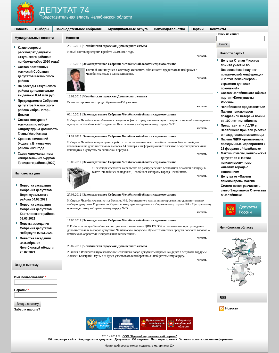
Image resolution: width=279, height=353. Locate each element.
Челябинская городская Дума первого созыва (115, 46)
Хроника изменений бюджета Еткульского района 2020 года (34, 143)
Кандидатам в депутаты (95, 339)
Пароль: (21, 290)
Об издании (140, 339)
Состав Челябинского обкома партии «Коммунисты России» (243, 97)
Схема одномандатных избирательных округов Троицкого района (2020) (36, 158)
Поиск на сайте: (227, 34)
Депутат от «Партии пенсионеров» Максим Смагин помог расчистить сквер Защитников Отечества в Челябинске (243, 186)
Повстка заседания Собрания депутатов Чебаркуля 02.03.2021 (36, 228)
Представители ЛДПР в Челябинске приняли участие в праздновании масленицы (243, 130)
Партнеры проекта (164, 339)
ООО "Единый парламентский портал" (149, 336)
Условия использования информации (206, 339)
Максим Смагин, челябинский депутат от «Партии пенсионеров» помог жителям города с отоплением (243, 163)
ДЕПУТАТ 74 (64, 10)
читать (202, 55)
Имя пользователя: (30, 277)
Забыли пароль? (27, 309)
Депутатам (122, 339)
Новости (228, 308)
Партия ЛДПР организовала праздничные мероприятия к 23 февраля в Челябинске (243, 144)
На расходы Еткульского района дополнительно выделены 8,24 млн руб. (37, 90)
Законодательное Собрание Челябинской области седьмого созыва (129, 64)
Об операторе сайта (61, 339)
